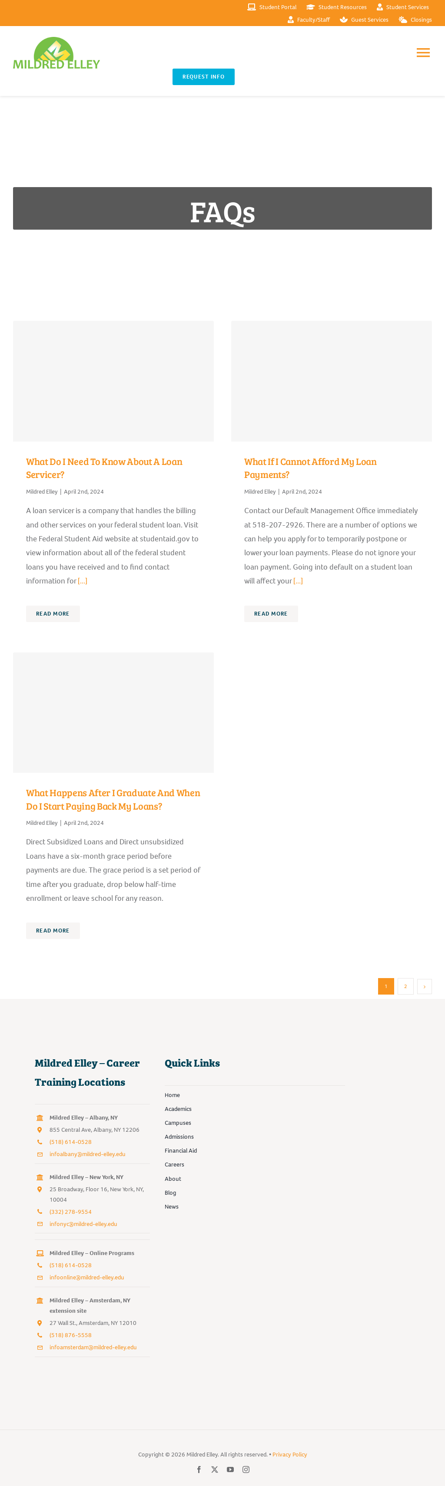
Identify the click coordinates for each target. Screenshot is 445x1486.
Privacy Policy (289, 1454)
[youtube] (230, 1469)
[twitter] (214, 1469)
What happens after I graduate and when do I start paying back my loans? (113, 799)
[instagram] (245, 1469)
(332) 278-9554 (71, 1212)
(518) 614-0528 (71, 1142)
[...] (81, 581)
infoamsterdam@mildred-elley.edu (93, 1347)
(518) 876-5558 (71, 1335)
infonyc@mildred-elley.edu (83, 1224)
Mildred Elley (42, 492)
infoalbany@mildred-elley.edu (88, 1154)
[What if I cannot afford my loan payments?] (331, 381)
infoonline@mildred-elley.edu (87, 1277)
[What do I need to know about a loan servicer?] (113, 381)
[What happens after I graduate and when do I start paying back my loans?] (113, 712)
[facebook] (199, 1469)
